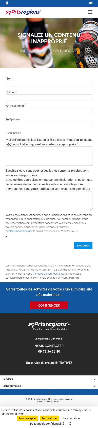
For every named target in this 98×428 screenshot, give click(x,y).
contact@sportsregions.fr (20, 230)
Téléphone (13, 119)
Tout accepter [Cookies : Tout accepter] (27, 418)
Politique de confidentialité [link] (47, 423)
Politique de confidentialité (48, 273)
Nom (10, 78)
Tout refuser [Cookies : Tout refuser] (49, 418)
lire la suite (74, 277)
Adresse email (16, 105)
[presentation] (31, 246)
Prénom (12, 92)
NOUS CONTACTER (49, 345)
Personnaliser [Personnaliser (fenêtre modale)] (71, 418)
